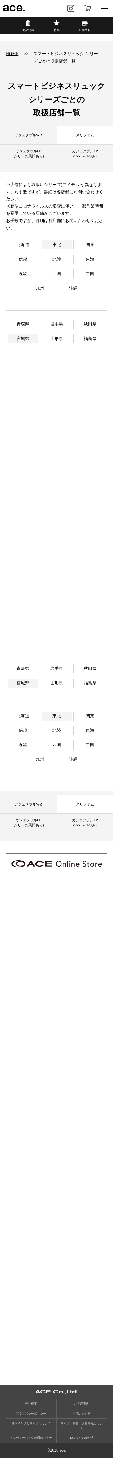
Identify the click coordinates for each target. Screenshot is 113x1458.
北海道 (23, 244)
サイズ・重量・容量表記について (82, 1425)
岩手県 (56, 324)
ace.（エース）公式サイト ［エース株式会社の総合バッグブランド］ (14, 8)
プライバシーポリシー (31, 1413)
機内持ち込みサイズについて (31, 1423)
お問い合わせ (82, 1413)
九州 (40, 288)
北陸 (56, 259)
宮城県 (23, 338)
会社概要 (31, 1403)
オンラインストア (87, 8)
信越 (23, 259)
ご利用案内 (81, 1403)
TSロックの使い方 (81, 1437)
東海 (90, 259)
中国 (90, 273)
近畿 (23, 273)
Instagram (70, 8)
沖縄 (73, 288)
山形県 (56, 338)
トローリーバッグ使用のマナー (31, 1437)
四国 (56, 273)
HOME (12, 54)
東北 (56, 244)
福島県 (90, 338)
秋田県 (90, 324)
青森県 (23, 324)
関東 (90, 244)
